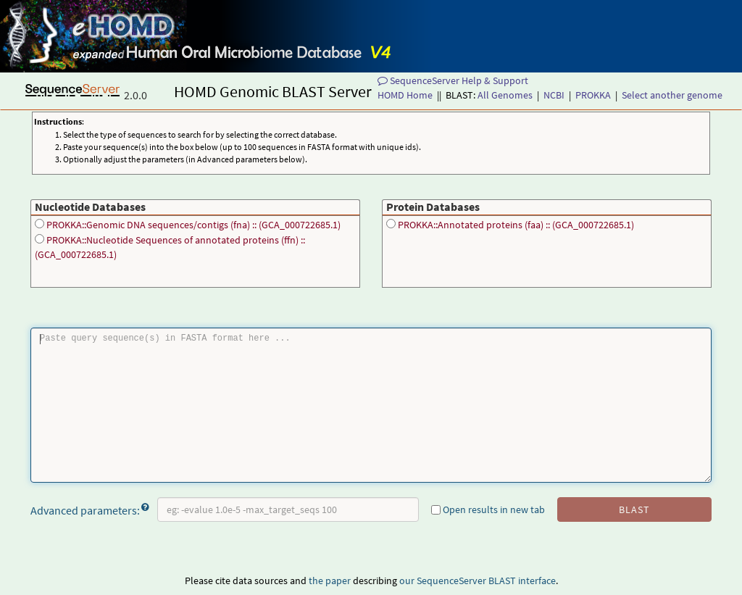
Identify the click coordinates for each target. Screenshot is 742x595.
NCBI (553, 94)
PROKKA (593, 94)
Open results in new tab (488, 509)
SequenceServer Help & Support (453, 80)
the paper (330, 580)
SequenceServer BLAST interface (486, 580)
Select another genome (672, 94)
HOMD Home (405, 94)
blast (634, 509)
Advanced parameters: (89, 509)
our (406, 580)
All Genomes (505, 94)
